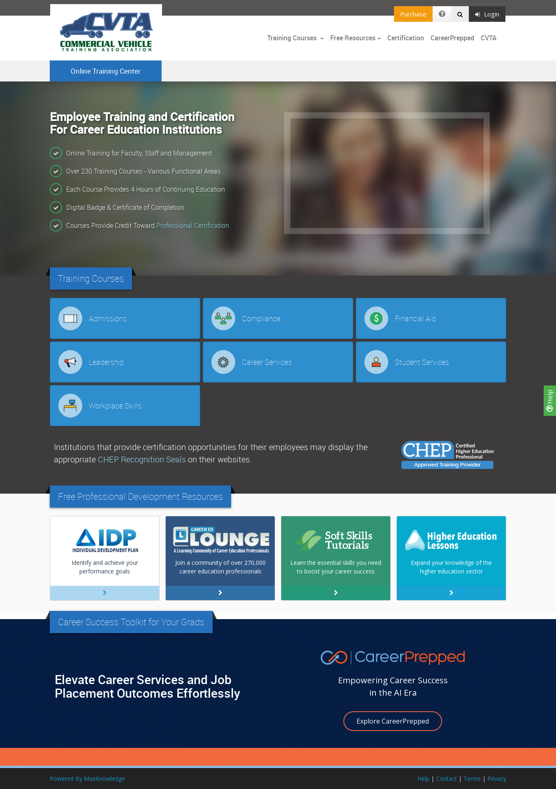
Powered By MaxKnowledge (87, 778)
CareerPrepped (452, 37)
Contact (446, 778)
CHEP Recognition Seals (142, 459)
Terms (472, 778)
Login (487, 14)
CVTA (488, 37)
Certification (405, 37)
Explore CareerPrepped (393, 721)
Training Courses (292, 37)
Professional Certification (192, 225)
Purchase (413, 14)
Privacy (496, 778)
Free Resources (352, 37)
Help (549, 401)
